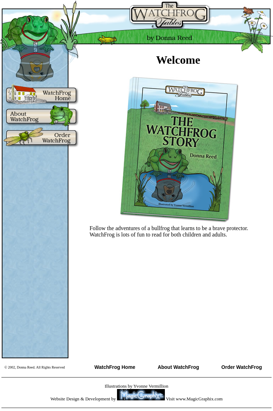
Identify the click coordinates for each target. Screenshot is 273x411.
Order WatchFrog (241, 367)
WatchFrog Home (114, 367)
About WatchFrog (178, 367)
